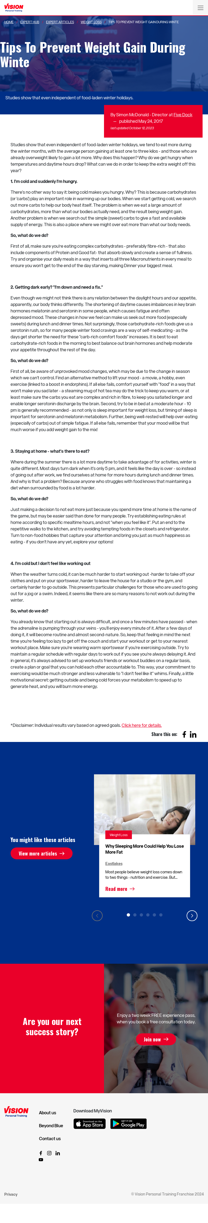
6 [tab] (160, 915)
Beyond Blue (51, 1126)
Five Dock (183, 114)
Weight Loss (91, 22)
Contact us (50, 1139)
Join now (152, 1039)
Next (192, 915)
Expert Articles (60, 22)
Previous (97, 915)
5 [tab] (154, 915)
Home (9, 22)
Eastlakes (113, 863)
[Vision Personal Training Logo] (13, 7)
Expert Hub (29, 22)
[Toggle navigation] (200, 7)
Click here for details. (142, 725)
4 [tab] (148, 915)
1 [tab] (128, 915)
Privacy (10, 1194)
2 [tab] (134, 915)
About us (47, 1113)
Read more (116, 888)
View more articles (38, 853)
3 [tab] (141, 915)
